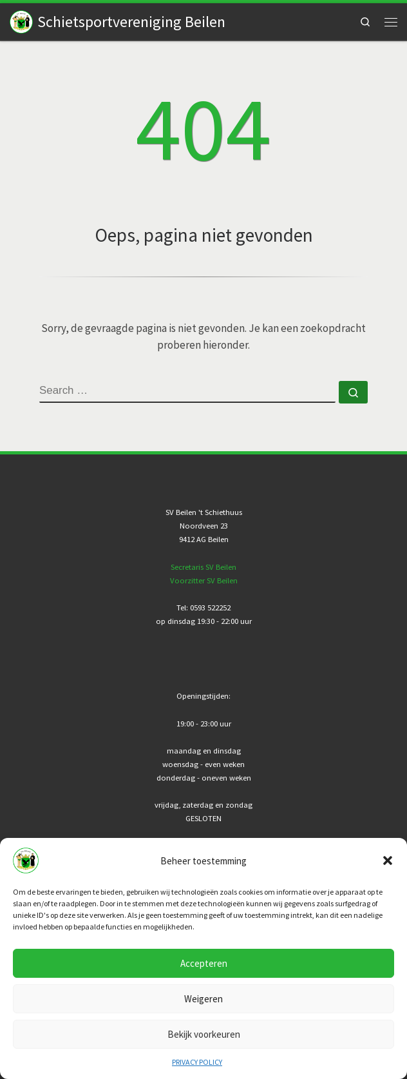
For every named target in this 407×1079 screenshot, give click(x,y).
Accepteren (203, 963)
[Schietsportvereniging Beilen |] (21, 20)
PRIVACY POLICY (197, 1062)
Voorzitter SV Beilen (204, 580)
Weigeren (203, 999)
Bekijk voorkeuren (203, 1034)
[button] (387, 860)
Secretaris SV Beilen (203, 567)
